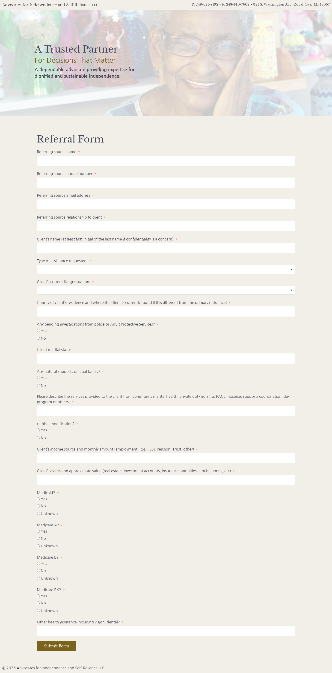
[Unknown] (38, 513)
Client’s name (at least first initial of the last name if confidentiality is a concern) (105, 239)
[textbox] (166, 269)
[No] (38, 338)
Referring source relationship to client (70, 217)
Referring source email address (63, 195)
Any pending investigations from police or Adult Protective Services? (96, 324)
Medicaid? (46, 493)
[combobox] (166, 269)
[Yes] (38, 330)
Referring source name (56, 152)
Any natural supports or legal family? (68, 371)
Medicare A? (48, 525)
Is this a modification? (56, 424)
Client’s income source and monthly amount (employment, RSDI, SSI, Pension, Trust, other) (115, 449)
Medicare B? (48, 557)
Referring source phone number (65, 173)
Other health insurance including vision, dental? (78, 622)
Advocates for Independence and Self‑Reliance (50, 5)
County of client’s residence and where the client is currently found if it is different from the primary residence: (132, 302)
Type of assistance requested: (62, 261)
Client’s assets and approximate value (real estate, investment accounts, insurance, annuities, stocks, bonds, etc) (134, 471)
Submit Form (56, 646)
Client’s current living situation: (64, 282)
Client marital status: (55, 349)
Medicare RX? (49, 590)
